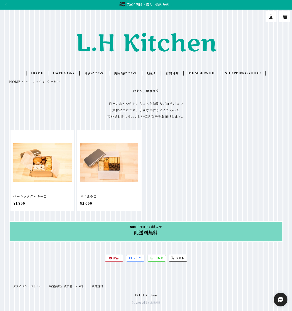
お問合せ (172, 73)
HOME (37, 73)
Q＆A (151, 73)
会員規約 (97, 286)
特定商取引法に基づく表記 (66, 286)
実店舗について (126, 73)
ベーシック (33, 82)
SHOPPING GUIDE (243, 73)
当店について (94, 73)
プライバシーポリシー (27, 286)
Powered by (146, 302)
